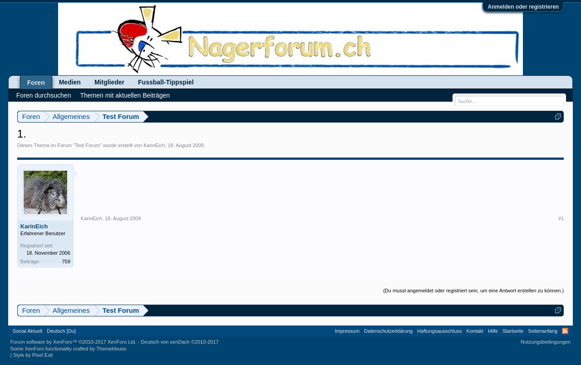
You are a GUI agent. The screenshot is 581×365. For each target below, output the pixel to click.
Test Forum (87, 145)
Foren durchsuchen (43, 95)
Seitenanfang (542, 331)
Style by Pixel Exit (33, 355)
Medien (70, 82)
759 (66, 261)
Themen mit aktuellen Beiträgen (125, 95)
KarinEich (154, 145)
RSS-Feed (565, 331)
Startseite (512, 331)
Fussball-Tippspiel (166, 82)
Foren (36, 82)
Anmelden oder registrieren (523, 7)
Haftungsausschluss (439, 331)
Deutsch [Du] (61, 331)
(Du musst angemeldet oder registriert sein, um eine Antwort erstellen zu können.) (473, 290)
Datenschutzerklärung (388, 331)
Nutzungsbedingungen (546, 342)
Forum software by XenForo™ (73, 342)
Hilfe (493, 331)
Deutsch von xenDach (179, 342)
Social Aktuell (27, 331)
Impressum (347, 331)
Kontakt (475, 331)
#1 (561, 218)
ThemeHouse (111, 348)
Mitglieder (109, 82)
